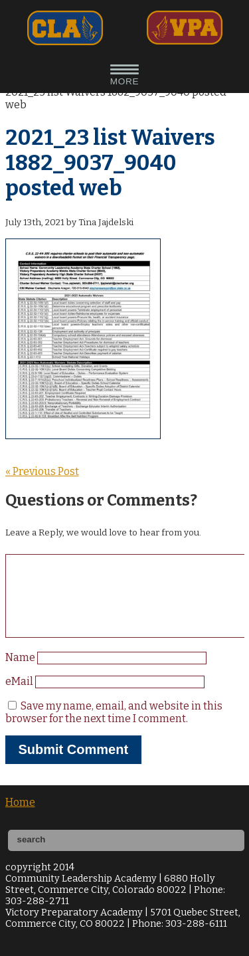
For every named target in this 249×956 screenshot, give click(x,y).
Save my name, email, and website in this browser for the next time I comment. (113, 728)
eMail (20, 697)
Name (21, 673)
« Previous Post (42, 471)
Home (20, 818)
